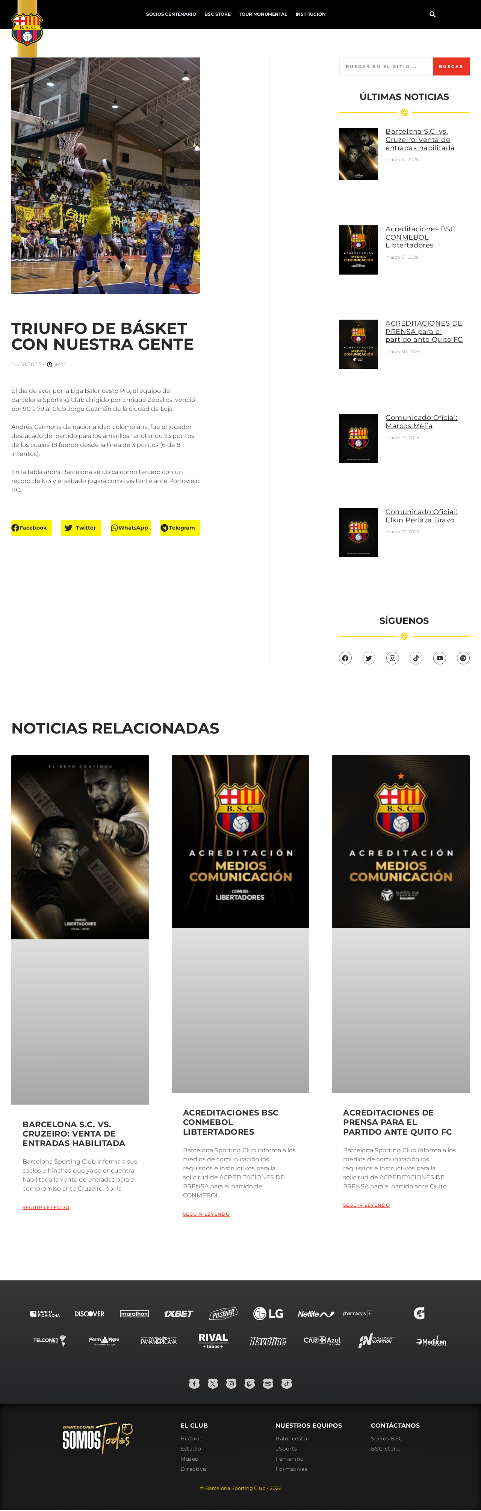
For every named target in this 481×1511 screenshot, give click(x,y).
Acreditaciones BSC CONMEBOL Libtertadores (429, 232)
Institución (244, 14)
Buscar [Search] (449, 72)
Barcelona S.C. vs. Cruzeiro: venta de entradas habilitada (429, 146)
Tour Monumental (196, 14)
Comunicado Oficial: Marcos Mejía (431, 397)
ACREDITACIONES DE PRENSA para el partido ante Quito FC (429, 321)
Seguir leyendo (46, 1191)
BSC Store (151, 14)
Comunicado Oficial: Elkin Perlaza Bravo (431, 481)
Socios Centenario (104, 14)
